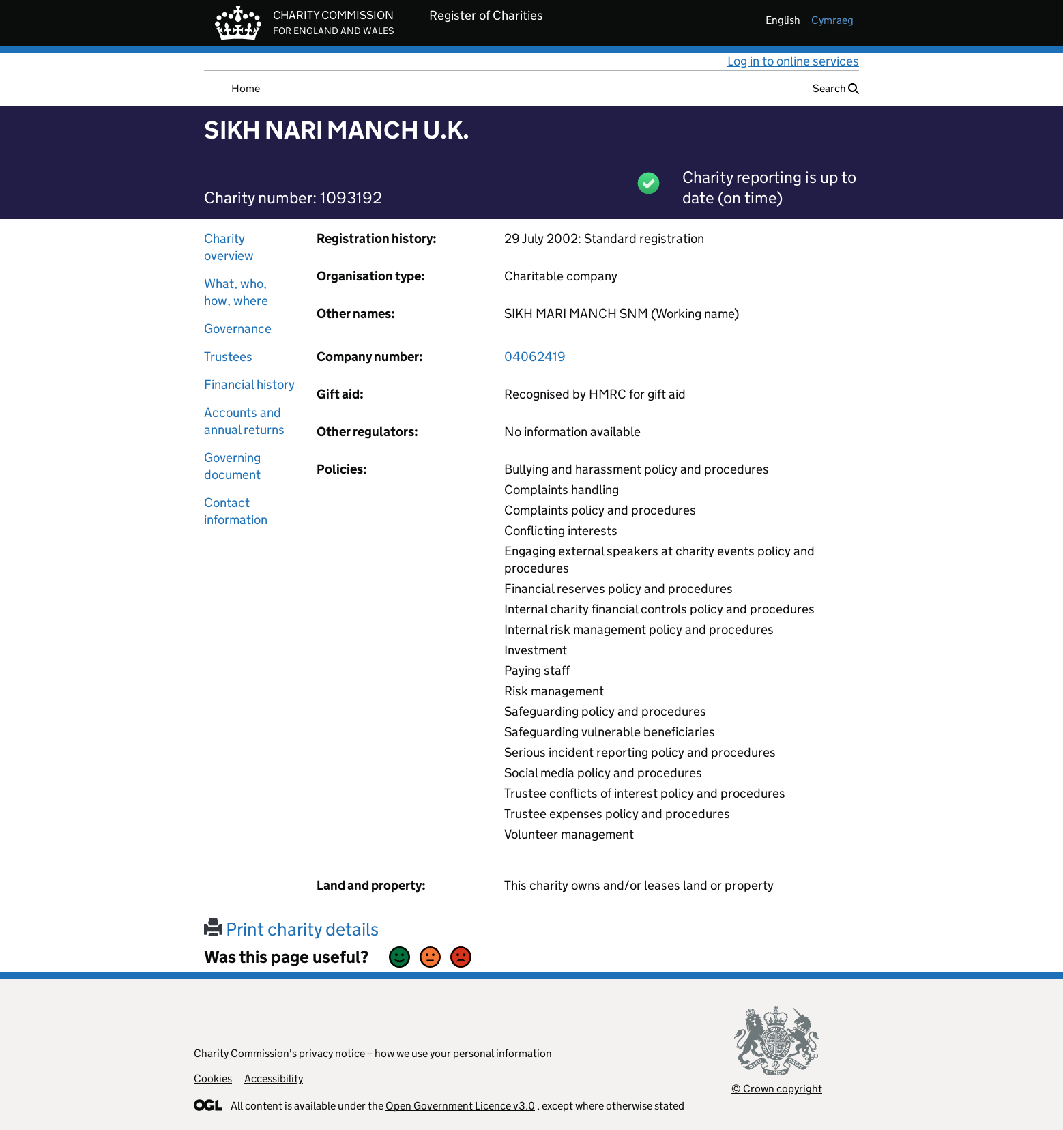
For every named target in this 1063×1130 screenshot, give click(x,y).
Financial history (249, 384)
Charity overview (229, 247)
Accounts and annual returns (244, 421)
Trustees (228, 356)
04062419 (535, 356)
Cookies (213, 1078)
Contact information (235, 511)
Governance (238, 328)
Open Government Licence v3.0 (460, 1105)
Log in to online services (793, 61)
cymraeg (832, 20)
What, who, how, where (236, 292)
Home (245, 88)
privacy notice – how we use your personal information (425, 1053)
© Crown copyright (776, 1088)
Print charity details (291, 929)
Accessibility (273, 1078)
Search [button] (836, 88)
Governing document (232, 466)
